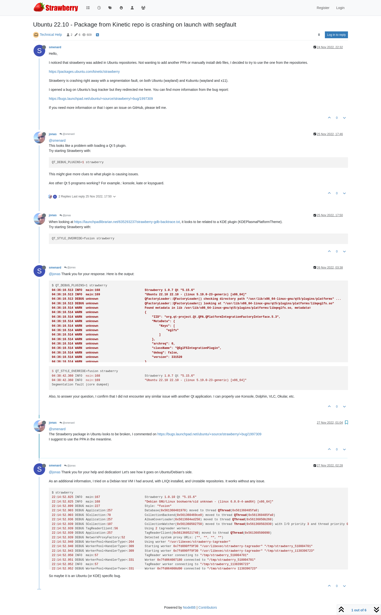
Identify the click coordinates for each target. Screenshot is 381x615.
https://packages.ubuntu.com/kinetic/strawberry (84, 72)
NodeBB (189, 607)
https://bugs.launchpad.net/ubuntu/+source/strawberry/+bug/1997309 (101, 99)
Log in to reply (336, 35)
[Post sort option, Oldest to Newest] (319, 34)
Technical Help (51, 35)
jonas (53, 134)
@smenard (67, 134)
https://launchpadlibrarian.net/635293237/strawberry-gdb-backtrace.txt (127, 222)
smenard (55, 47)
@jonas (65, 215)
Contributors (208, 607)
